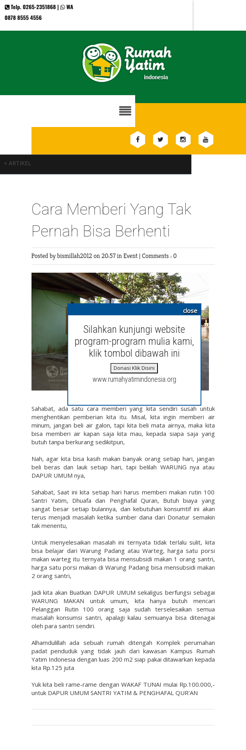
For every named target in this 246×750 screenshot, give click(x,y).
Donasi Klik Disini (134, 367)
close (190, 310)
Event (131, 256)
